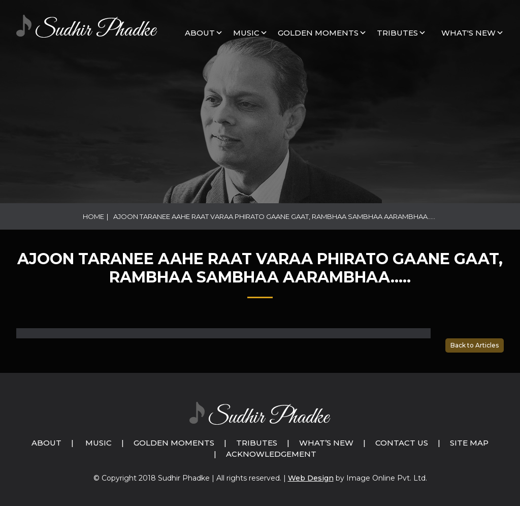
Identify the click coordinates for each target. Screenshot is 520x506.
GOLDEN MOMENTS (318, 33)
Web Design (311, 478)
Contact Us (401, 443)
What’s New (326, 443)
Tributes (397, 33)
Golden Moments (174, 443)
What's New (468, 33)
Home (93, 216)
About (200, 33)
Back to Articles (474, 345)
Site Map (469, 443)
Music (98, 443)
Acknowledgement (271, 454)
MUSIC (246, 33)
